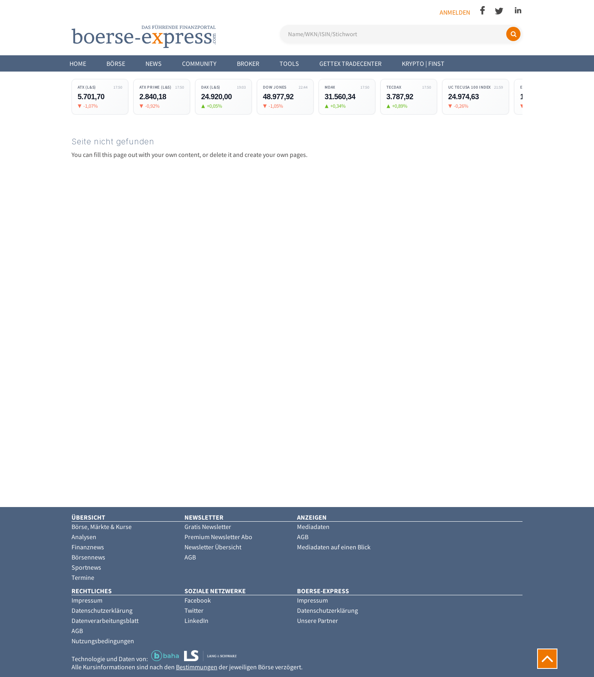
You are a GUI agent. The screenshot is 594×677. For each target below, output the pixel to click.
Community (199, 63)
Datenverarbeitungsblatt (105, 620)
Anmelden (455, 12)
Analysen (84, 537)
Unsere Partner (317, 620)
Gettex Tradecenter (350, 63)
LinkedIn (196, 620)
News (153, 63)
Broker (248, 63)
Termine (83, 577)
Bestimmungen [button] (196, 667)
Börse (115, 63)
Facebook (197, 600)
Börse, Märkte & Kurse (102, 526)
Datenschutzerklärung (102, 610)
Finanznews (88, 547)
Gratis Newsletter (207, 526)
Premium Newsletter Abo (218, 537)
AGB (190, 557)
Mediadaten (313, 526)
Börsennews (88, 557)
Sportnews (86, 567)
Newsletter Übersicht (212, 547)
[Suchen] (513, 34)
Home (77, 63)
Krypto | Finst (423, 63)
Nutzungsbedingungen (103, 641)
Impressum (87, 600)
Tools (289, 63)
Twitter (194, 610)
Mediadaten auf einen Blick (334, 547)
